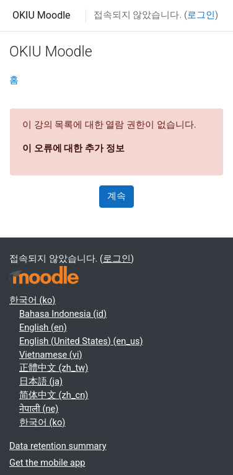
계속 (116, 196)
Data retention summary (58, 445)
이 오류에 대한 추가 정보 (73, 148)
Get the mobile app (47, 462)
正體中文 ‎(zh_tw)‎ (53, 367)
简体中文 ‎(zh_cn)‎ (53, 395)
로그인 (201, 14)
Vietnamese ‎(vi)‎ (50, 354)
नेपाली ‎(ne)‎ (38, 408)
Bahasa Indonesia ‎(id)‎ (63, 313)
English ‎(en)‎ (43, 327)
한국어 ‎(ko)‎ (32, 300)
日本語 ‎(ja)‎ (41, 381)
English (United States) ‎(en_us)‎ (81, 341)
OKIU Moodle (41, 15)
